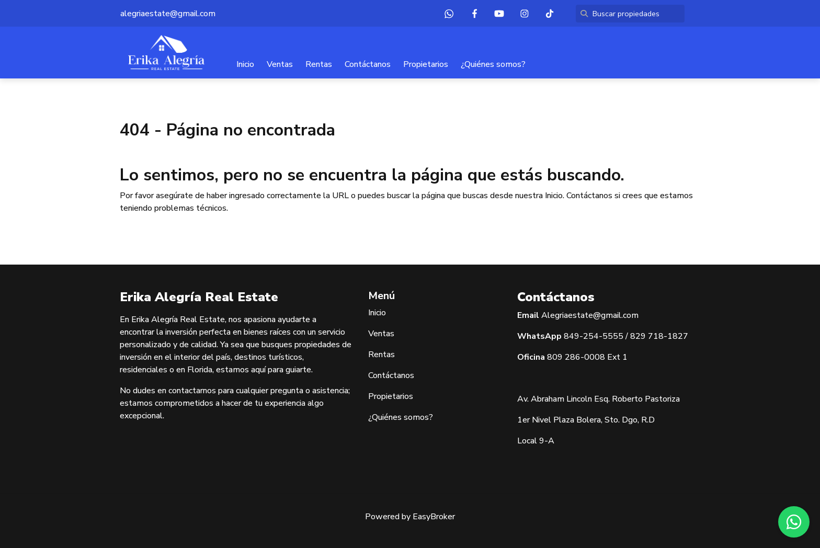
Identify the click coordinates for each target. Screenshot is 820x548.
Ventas (280, 64)
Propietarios (425, 64)
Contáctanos (368, 64)
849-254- (583, 336)
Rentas (318, 64)
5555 (612, 336)
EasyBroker (434, 516)
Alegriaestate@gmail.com (590, 315)
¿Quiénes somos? (493, 64)
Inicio (245, 64)
